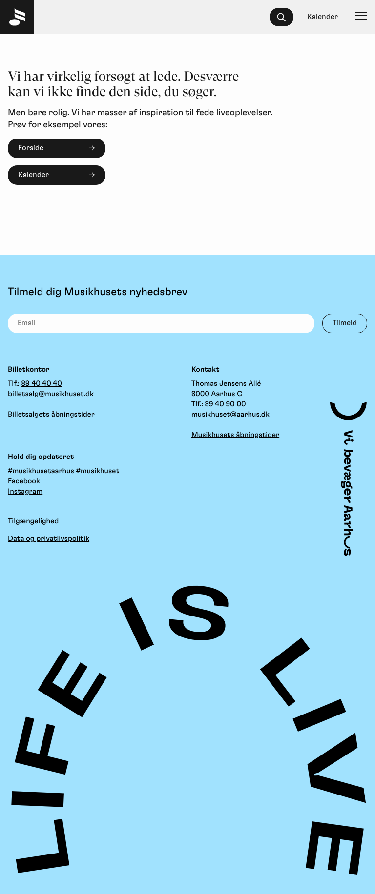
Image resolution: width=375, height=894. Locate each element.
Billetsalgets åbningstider (51, 414)
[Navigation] (361, 17)
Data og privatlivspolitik (48, 538)
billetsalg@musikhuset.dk (51, 393)
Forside (30, 148)
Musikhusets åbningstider (235, 434)
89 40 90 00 (225, 404)
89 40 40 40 (41, 383)
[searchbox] (286, 17)
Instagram (25, 491)
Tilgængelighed (33, 521)
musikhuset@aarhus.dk (230, 414)
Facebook (24, 481)
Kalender (33, 175)
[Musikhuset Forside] (17, 17)
